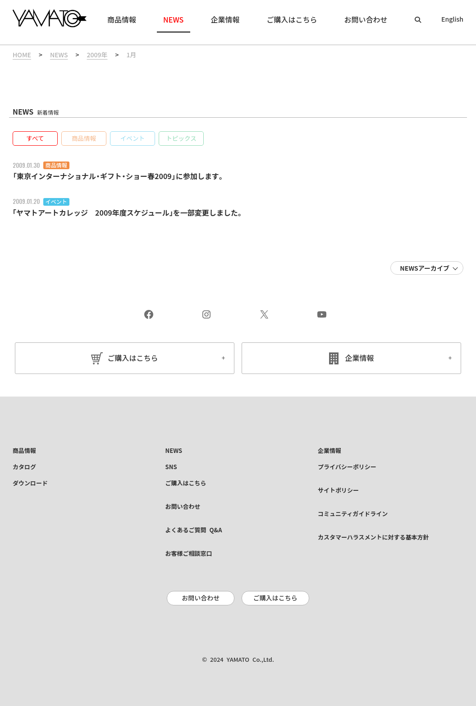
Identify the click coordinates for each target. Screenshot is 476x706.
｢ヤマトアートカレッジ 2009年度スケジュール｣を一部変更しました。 (128, 213)
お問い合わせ (201, 598)
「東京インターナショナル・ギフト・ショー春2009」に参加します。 (118, 176)
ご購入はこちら (132, 358)
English (452, 19)
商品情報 (56, 165)
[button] (35, 138)
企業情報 (359, 358)
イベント (56, 201)
